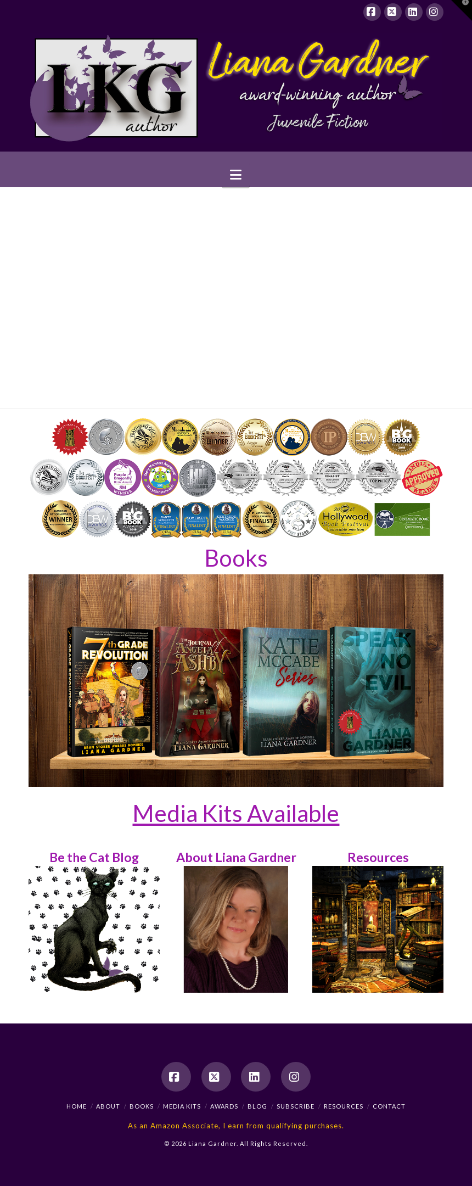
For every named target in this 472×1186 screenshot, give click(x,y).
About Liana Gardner (236, 857)
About (108, 1106)
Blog (257, 1106)
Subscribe (295, 1106)
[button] (236, 175)
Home (76, 1106)
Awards (224, 1106)
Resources (378, 857)
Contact (389, 1106)
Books (236, 558)
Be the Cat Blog (94, 857)
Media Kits (182, 1106)
